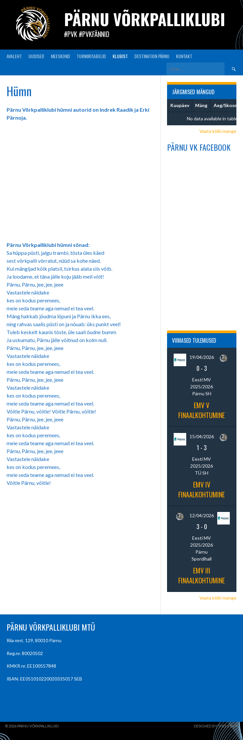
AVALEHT (14, 56)
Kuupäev (179, 105)
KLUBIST (120, 56)
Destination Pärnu (151, 56)
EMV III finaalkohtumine (201, 575)
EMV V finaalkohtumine (201, 410)
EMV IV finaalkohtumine (201, 489)
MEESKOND (60, 56)
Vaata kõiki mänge (217, 131)
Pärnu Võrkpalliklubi (144, 19)
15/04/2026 (202, 436)
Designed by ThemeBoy (216, 726)
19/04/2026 (202, 357)
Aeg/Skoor (225, 105)
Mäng (201, 105)
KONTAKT (184, 56)
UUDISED (36, 56)
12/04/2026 (202, 515)
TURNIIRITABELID (91, 56)
